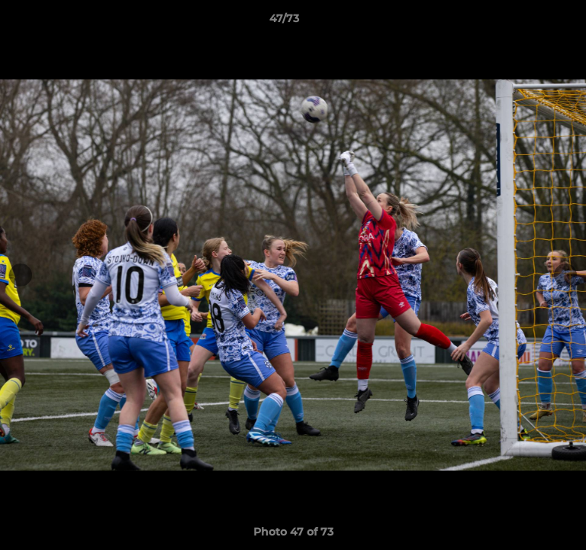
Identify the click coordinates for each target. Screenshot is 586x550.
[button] (531, 22)
